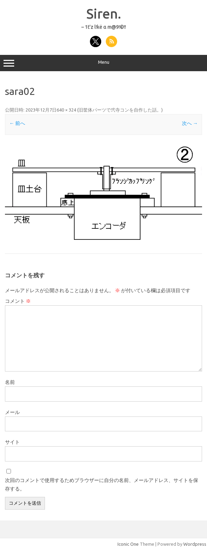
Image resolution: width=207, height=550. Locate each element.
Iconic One (128, 544)
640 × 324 (66, 109)
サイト (12, 442)
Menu (103, 63)
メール (12, 412)
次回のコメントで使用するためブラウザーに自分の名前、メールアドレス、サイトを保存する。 (101, 484)
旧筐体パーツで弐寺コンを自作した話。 (120, 109)
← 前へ (17, 123)
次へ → (190, 123)
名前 (10, 382)
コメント (18, 301)
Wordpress (194, 544)
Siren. (103, 13)
